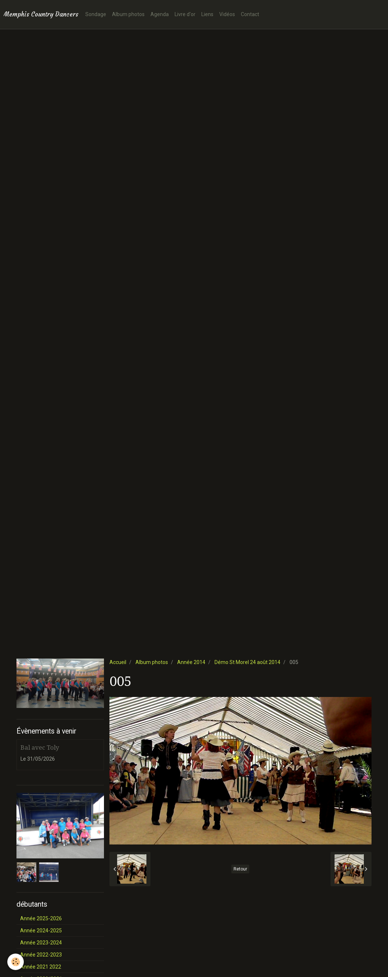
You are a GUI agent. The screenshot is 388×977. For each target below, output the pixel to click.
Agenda (159, 14)
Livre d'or (185, 14)
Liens (207, 14)
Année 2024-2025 (41, 930)
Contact (250, 14)
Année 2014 (191, 662)
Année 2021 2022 (40, 967)
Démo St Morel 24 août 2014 (247, 662)
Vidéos (227, 14)
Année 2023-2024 (41, 943)
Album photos (128, 14)
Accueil (117, 662)
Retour (240, 869)
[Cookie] (15, 962)
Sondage (95, 14)
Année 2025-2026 (41, 918)
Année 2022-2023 (41, 955)
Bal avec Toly (39, 747)
